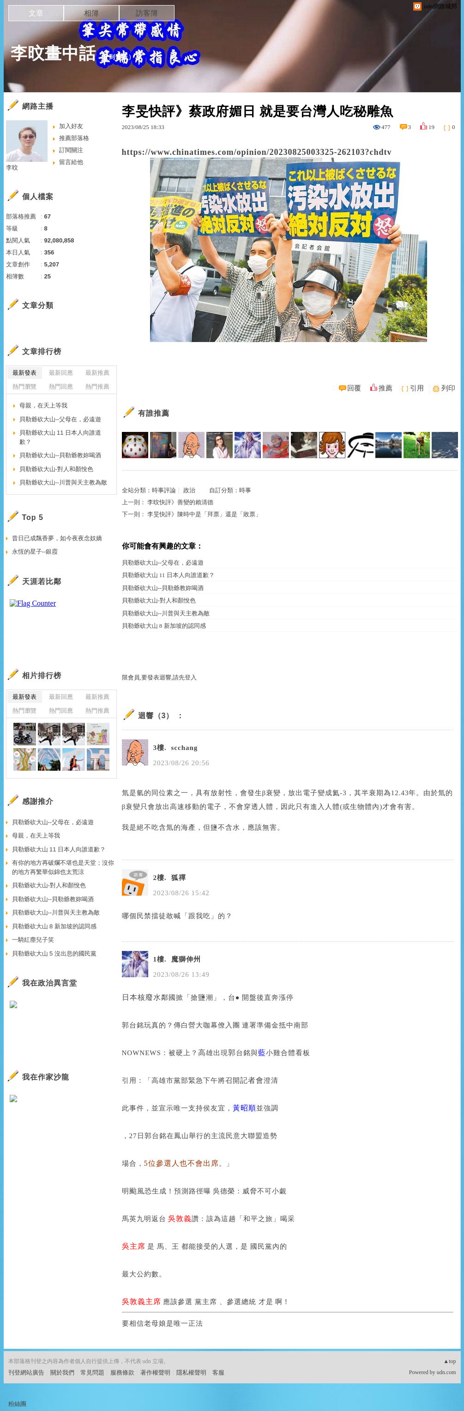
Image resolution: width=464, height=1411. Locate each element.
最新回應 (61, 372)
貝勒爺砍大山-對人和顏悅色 (159, 600)
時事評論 (164, 490)
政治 (189, 490)
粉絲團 (17, 1403)
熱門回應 (61, 386)
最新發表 (24, 372)
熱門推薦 (97, 386)
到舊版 (118, 56)
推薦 (385, 388)
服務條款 (122, 1372)
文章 (36, 13)
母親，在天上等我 (43, 405)
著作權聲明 (155, 1372)
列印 (448, 388)
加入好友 (71, 126)
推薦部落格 (74, 138)
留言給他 (71, 162)
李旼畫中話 (53, 53)
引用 (417, 388)
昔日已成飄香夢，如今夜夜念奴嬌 (57, 538)
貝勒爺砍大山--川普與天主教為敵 (166, 613)
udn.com (446, 1372)
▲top (449, 1361)
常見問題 (92, 1372)
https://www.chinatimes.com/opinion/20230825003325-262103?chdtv (257, 152)
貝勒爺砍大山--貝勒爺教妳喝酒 (163, 587)
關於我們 (62, 1372)
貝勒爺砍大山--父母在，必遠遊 (163, 562)
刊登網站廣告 (26, 1372)
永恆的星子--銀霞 (35, 551)
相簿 (91, 13)
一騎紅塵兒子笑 (33, 939)
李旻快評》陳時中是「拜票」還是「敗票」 (204, 514)
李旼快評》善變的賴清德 (180, 502)
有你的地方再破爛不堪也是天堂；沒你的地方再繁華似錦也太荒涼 (63, 867)
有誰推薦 (153, 413)
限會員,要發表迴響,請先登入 (159, 677)
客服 (218, 1372)
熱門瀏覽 (24, 386)
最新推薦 (97, 372)
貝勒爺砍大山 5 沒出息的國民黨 (54, 953)
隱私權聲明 (191, 1372)
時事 (245, 490)
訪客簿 (147, 13)
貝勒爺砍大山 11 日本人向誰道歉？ (168, 575)
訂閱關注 (71, 150)
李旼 (12, 167)
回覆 (354, 388)
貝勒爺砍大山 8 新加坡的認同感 (164, 625)
